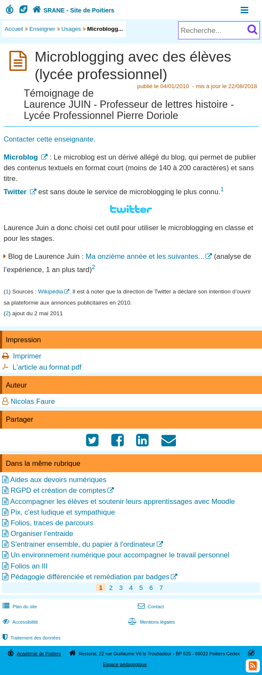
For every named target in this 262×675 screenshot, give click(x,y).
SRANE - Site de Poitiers (72, 10)
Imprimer (27, 356)
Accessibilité (19, 622)
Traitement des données (30, 637)
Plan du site (19, 606)
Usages (71, 29)
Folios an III (29, 566)
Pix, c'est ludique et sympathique (63, 512)
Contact (150, 606)
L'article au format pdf (46, 367)
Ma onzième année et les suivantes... (145, 256)
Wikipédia (50, 291)
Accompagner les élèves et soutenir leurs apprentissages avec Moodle (122, 501)
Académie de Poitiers (39, 653)
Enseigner (43, 29)
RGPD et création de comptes (58, 490)
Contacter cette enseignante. (49, 139)
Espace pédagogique (125, 664)
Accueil (14, 29)
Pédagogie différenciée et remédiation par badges (90, 577)
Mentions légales (150, 622)
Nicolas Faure (33, 401)
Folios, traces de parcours (52, 523)
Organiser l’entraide (42, 534)
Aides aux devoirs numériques (58, 480)
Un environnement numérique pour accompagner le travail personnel (120, 555)
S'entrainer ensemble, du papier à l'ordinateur (83, 544)
